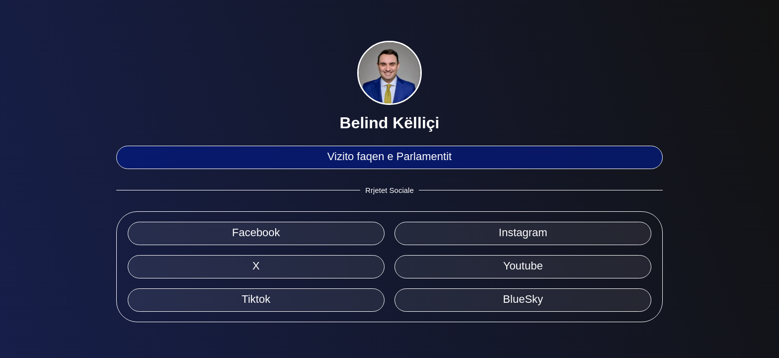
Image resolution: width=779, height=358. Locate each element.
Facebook (256, 232)
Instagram (523, 232)
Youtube (523, 266)
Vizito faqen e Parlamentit (389, 156)
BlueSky (523, 299)
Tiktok (255, 299)
